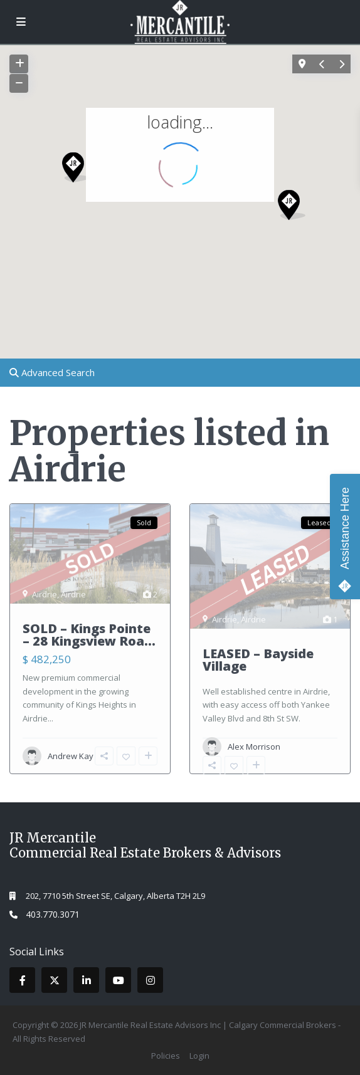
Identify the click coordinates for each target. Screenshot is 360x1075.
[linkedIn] (86, 980)
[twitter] (54, 980)
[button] (80, 170)
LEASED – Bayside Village (258, 659)
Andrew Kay (70, 756)
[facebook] (22, 980)
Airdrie (44, 594)
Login (199, 1055)
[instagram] (150, 980)
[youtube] (118, 980)
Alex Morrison (254, 746)
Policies (165, 1055)
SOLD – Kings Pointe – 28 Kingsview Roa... (89, 634)
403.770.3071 (53, 914)
